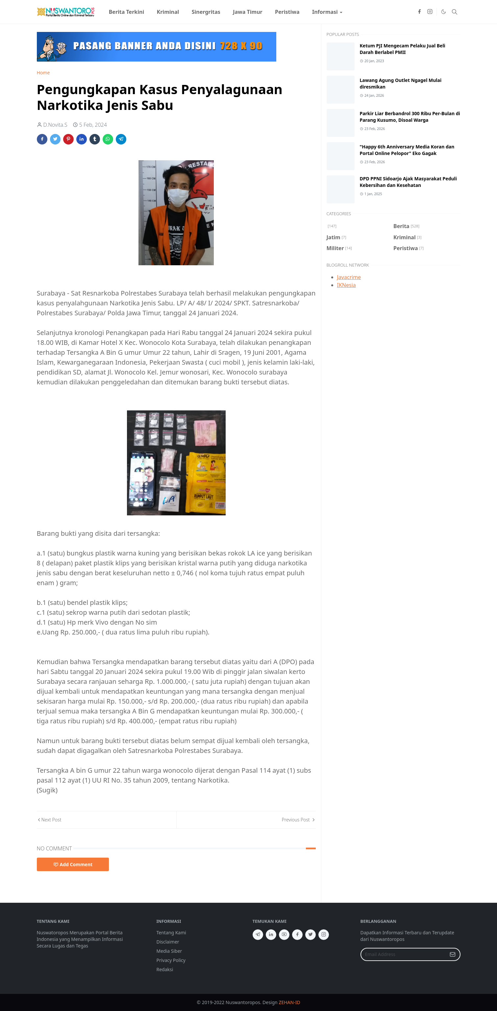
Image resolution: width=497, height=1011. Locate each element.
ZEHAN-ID (289, 1002)
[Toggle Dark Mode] (443, 11)
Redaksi (165, 969)
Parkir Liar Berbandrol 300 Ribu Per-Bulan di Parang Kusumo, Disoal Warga (410, 116)
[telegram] (258, 934)
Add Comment (73, 864)
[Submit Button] (452, 954)
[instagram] (430, 12)
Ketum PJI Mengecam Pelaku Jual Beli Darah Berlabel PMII (402, 48)
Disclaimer (168, 942)
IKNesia (346, 285)
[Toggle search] (454, 12)
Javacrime (349, 277)
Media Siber (169, 951)
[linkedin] (271, 934)
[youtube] (284, 934)
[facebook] (419, 12)
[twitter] (310, 934)
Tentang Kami (171, 932)
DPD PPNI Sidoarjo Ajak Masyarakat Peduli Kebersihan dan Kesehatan (408, 181)
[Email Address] (403, 954)
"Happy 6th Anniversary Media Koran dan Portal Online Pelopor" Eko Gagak (407, 149)
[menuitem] (127, 12)
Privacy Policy (171, 960)
